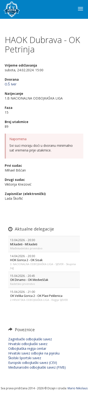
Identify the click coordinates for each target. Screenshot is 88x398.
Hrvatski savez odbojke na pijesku (34, 353)
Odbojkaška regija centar (27, 348)
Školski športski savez (24, 358)
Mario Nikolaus (78, 388)
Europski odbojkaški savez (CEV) (32, 362)
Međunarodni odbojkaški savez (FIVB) (37, 367)
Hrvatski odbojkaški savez (27, 344)
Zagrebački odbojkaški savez (30, 339)
